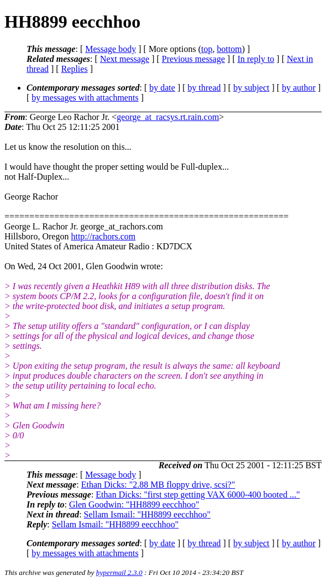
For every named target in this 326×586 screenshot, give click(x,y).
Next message (124, 59)
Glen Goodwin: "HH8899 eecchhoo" (134, 504)
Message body (110, 49)
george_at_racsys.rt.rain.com (168, 117)
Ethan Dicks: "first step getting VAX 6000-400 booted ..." (197, 494)
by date (162, 87)
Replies (74, 69)
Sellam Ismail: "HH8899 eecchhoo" (147, 514)
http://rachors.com (103, 236)
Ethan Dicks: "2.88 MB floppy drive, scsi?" (158, 484)
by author (299, 87)
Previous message (193, 59)
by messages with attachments (84, 97)
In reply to (256, 59)
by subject (251, 87)
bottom (229, 49)
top (206, 49)
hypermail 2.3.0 (119, 572)
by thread (204, 87)
